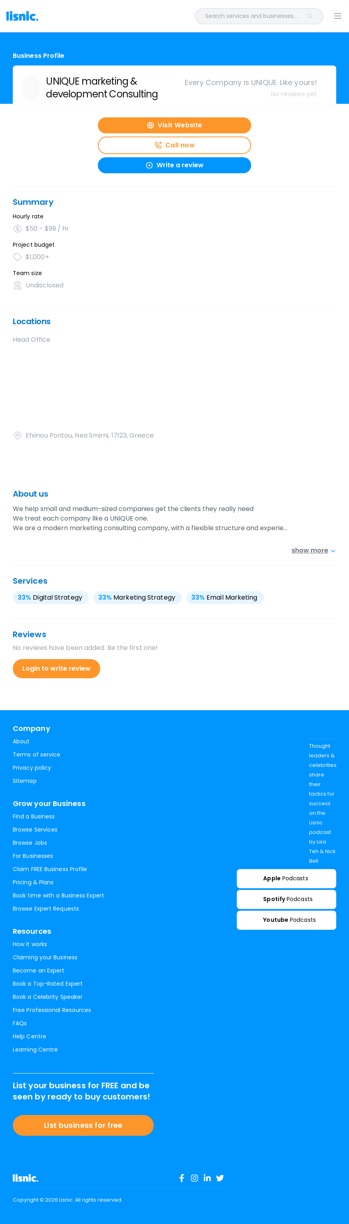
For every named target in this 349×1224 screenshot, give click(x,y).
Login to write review (56, 668)
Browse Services (35, 830)
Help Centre (29, 1036)
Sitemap (25, 781)
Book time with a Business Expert (58, 895)
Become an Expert (38, 970)
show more (313, 550)
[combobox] (192, 16)
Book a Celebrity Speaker (48, 997)
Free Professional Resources (52, 1010)
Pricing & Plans (33, 882)
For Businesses (33, 856)
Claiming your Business (45, 957)
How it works (30, 944)
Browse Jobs (30, 843)
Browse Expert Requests (46, 909)
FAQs (20, 1023)
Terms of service (36, 755)
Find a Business (34, 816)
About (21, 741)
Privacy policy (32, 768)
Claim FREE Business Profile (50, 869)
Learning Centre (35, 1050)
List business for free (83, 1125)
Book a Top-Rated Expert (48, 984)
